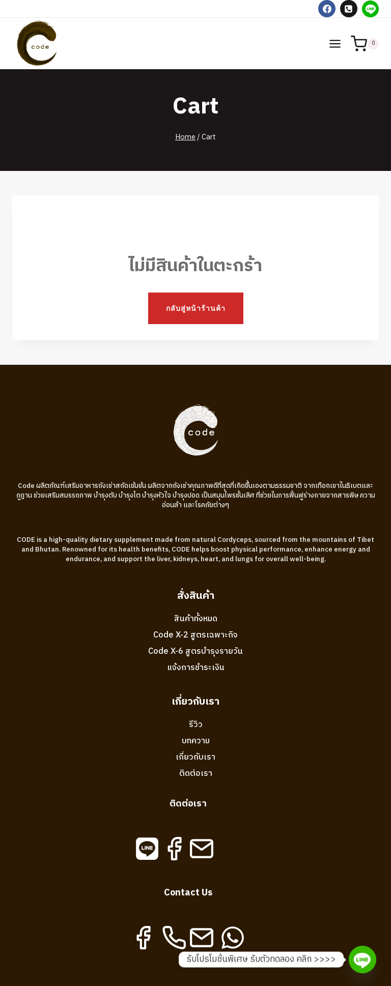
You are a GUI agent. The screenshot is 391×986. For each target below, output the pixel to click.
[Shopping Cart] (365, 44)
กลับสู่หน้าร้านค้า (196, 308)
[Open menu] (335, 43)
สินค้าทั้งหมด (195, 619)
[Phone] (348, 8)
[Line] (370, 8)
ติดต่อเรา (195, 773)
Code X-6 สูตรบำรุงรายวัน (195, 651)
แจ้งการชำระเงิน (196, 668)
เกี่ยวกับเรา (195, 757)
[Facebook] (327, 8)
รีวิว (196, 725)
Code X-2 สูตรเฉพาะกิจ (195, 635)
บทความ (196, 741)
